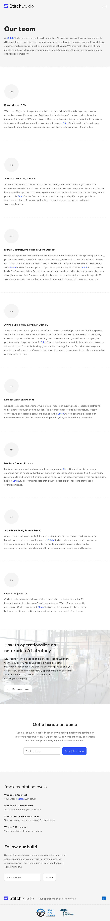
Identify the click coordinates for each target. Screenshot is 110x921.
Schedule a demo (74, 751)
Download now (18, 689)
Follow (49, 877)
